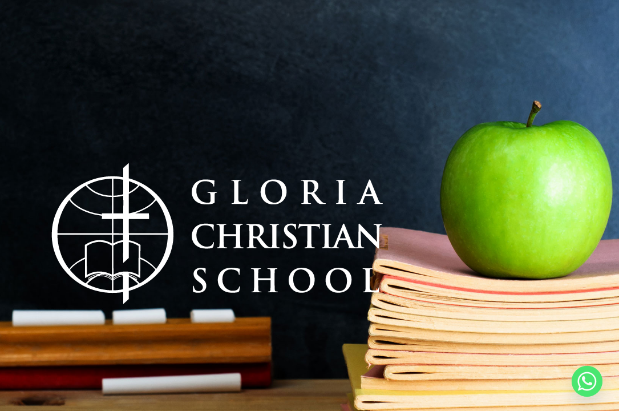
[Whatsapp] (587, 381)
